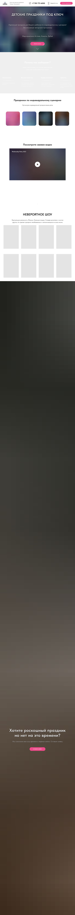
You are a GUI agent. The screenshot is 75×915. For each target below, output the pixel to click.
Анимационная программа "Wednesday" (28, 129)
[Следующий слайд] (72, 129)
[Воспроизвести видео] (37, 186)
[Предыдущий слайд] (3, 129)
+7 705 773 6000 (38, 3)
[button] (66, 3)
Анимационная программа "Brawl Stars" (45, 129)
